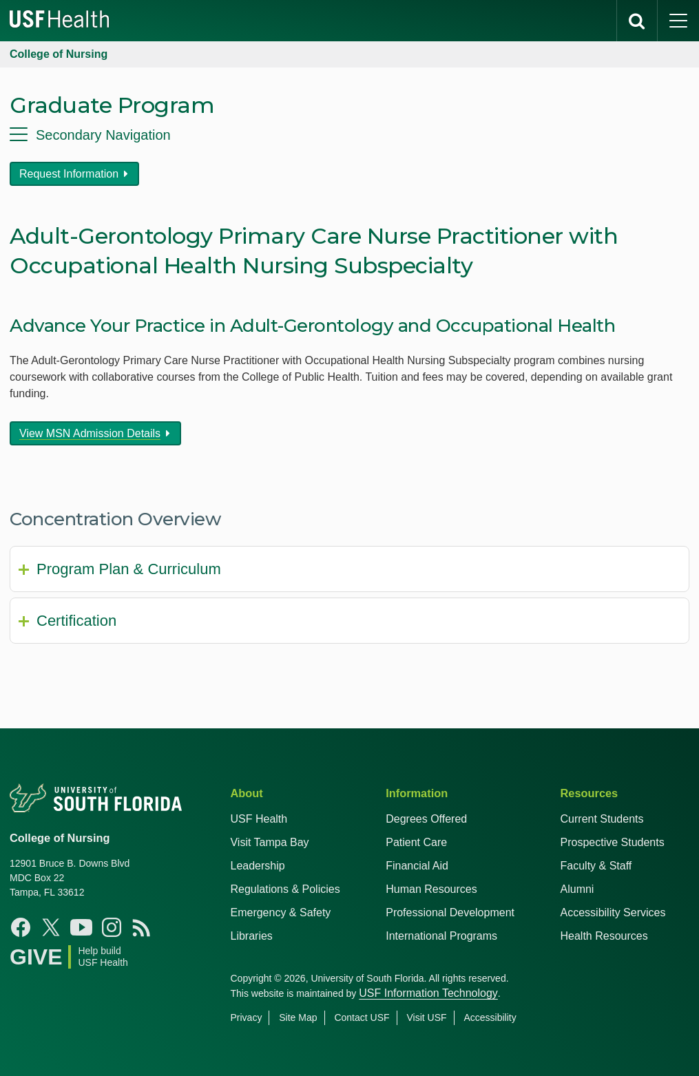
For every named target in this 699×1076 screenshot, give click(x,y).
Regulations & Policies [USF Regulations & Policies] (285, 889)
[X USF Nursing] (51, 927)
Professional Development (450, 912)
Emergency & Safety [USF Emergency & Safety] (280, 912)
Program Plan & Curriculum (128, 569)
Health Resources (604, 936)
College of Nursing (58, 54)
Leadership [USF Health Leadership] (257, 866)
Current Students (602, 819)
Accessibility (489, 1017)
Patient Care (416, 842)
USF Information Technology (428, 993)
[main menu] (678, 20)
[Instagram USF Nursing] (112, 927)
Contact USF (361, 1017)
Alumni (577, 889)
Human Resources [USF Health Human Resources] (431, 889)
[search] (637, 20)
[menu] (349, 135)
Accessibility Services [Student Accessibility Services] (613, 912)
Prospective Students (613, 842)
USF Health (258, 819)
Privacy (246, 1017)
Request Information (68, 174)
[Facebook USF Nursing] (21, 927)
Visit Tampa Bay (269, 842)
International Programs (441, 936)
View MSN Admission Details (89, 433)
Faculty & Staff (596, 866)
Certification (76, 620)
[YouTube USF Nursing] (81, 927)
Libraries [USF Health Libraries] (251, 936)
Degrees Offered (426, 819)
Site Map (298, 1017)
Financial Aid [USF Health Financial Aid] (417, 866)
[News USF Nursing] (142, 927)
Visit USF (426, 1017)
